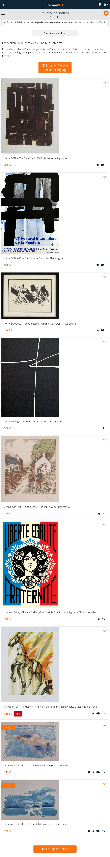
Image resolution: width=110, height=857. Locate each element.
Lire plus (6, 56)
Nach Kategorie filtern (55, 32)
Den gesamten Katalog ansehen (55, 15)
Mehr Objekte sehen (55, 849)
